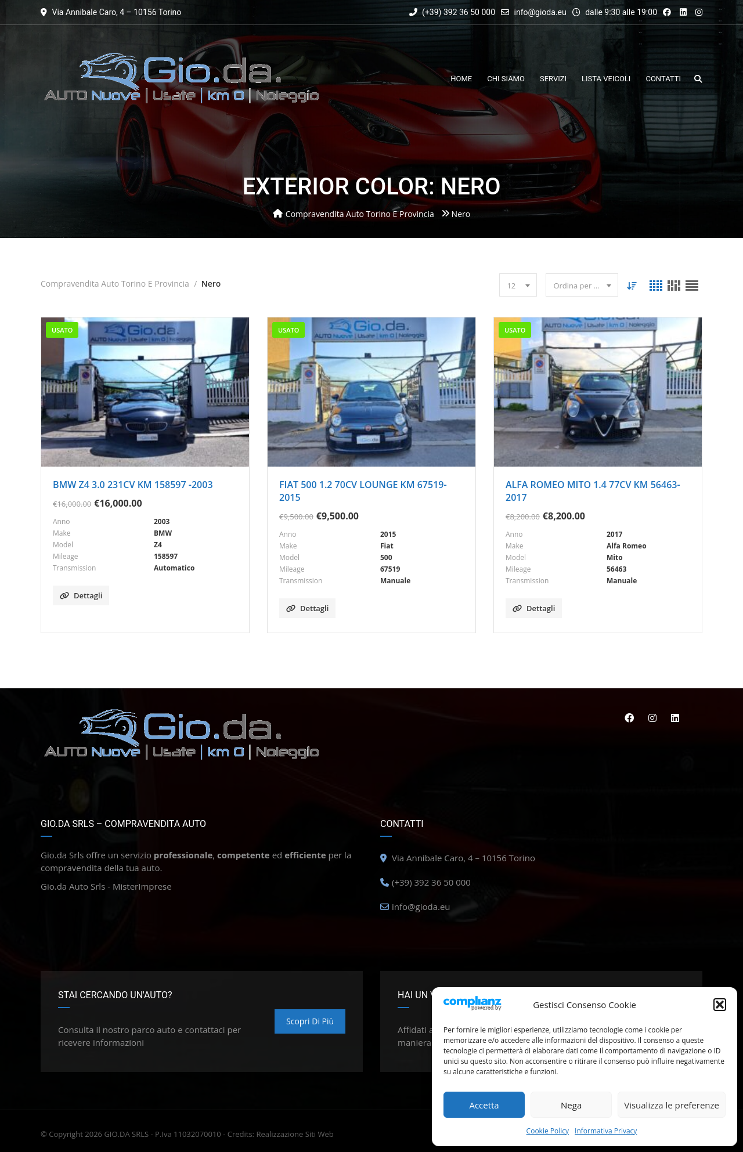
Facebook (628, 717)
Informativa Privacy (606, 1131)
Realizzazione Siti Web (294, 1134)
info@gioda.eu (540, 12)
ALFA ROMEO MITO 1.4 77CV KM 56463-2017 (593, 491)
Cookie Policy (547, 1131)
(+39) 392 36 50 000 (452, 12)
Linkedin (675, 717)
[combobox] (518, 285)
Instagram (652, 717)
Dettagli (81, 595)
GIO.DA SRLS (126, 1134)
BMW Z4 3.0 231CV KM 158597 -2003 (133, 484)
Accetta (484, 1105)
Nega (571, 1105)
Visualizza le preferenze (671, 1105)
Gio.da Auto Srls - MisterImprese (106, 886)
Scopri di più (310, 1021)
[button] (720, 1004)
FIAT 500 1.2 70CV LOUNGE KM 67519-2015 (363, 491)
